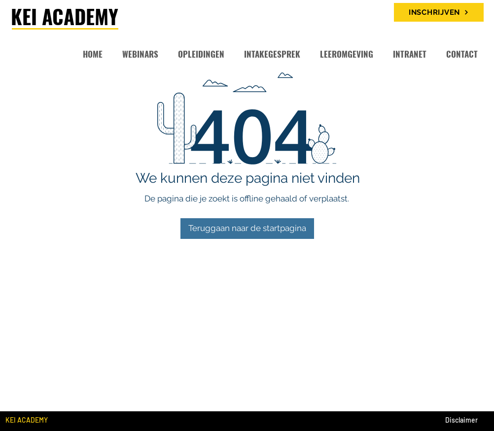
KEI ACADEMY (64, 16)
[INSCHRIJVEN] (438, 12)
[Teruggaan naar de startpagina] (247, 228)
